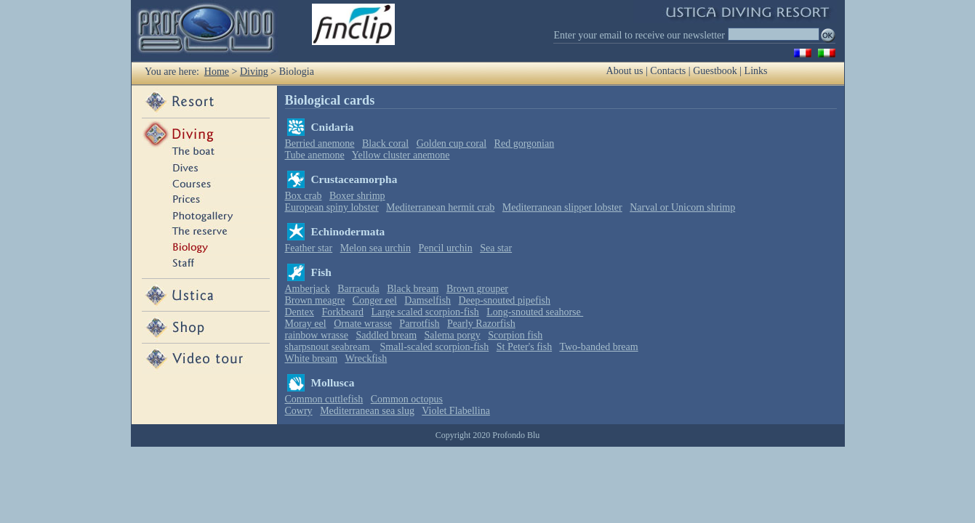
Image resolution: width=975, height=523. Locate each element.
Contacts (668, 70)
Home (216, 71)
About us (624, 70)
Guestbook (715, 70)
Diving (254, 71)
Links (756, 70)
